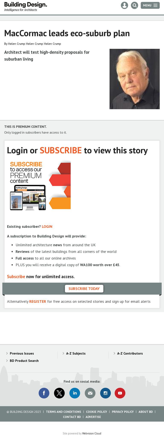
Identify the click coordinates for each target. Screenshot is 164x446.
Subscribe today (84, 288)
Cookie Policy (96, 412)
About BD (146, 412)
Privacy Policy (123, 412)
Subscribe (16, 276)
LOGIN (47, 226)
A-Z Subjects (76, 353)
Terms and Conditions (63, 412)
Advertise (93, 417)
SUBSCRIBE (61, 150)
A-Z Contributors (130, 353)
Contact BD (72, 417)
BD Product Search (24, 360)
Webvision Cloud (91, 433)
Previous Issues (22, 353)
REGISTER (37, 301)
